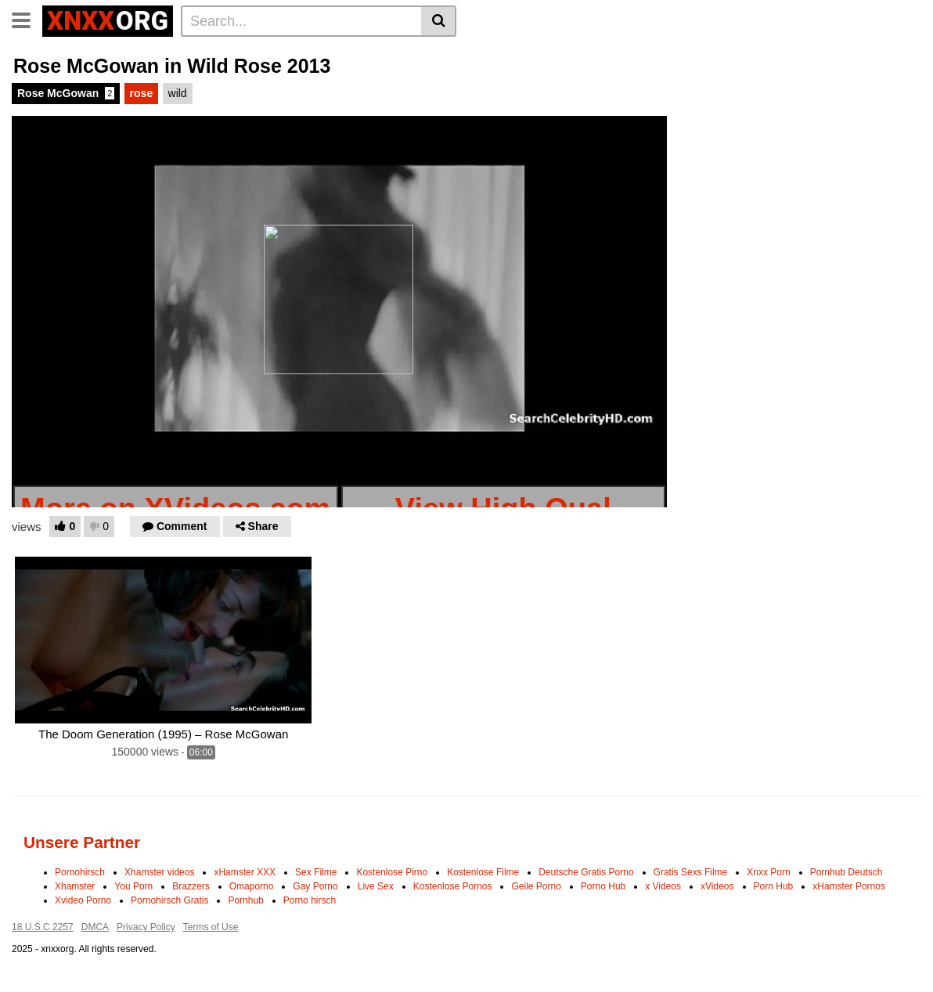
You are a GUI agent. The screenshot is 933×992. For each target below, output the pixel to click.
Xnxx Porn (768, 872)
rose (141, 93)
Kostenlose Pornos (452, 886)
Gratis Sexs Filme (691, 872)
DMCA (95, 927)
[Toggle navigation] (27, 19)
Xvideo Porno (83, 900)
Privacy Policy (146, 927)
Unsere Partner (81, 842)
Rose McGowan (65, 93)
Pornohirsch (80, 872)
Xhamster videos (159, 872)
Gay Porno (315, 886)
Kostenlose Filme (483, 872)
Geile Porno (535, 886)
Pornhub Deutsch (846, 872)
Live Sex (376, 886)
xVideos (717, 886)
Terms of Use (211, 927)
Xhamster (75, 886)
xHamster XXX (245, 872)
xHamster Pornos (848, 886)
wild (177, 93)
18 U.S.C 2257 (43, 927)
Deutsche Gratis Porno (586, 872)
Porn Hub (774, 886)
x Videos (663, 886)
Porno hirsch (309, 900)
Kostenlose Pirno (391, 872)
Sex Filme (316, 872)
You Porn (133, 886)
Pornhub (245, 900)
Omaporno (251, 886)
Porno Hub (603, 886)
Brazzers (190, 886)
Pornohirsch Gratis (169, 900)
